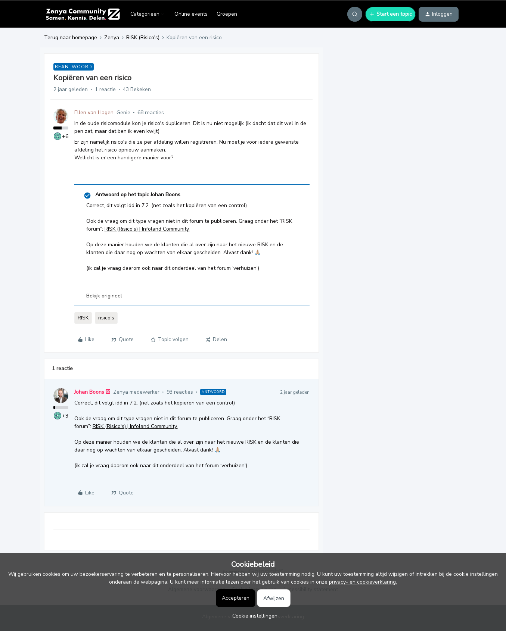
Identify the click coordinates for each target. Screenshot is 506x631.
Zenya (111, 37)
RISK (83, 317)
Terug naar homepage (70, 37)
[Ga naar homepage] (82, 14)
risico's (106, 317)
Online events (191, 14)
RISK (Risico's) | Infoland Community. (147, 228)
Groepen (227, 14)
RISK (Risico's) (142, 37)
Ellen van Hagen (94, 112)
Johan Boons (89, 392)
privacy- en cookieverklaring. (363, 581)
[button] (390, 14)
